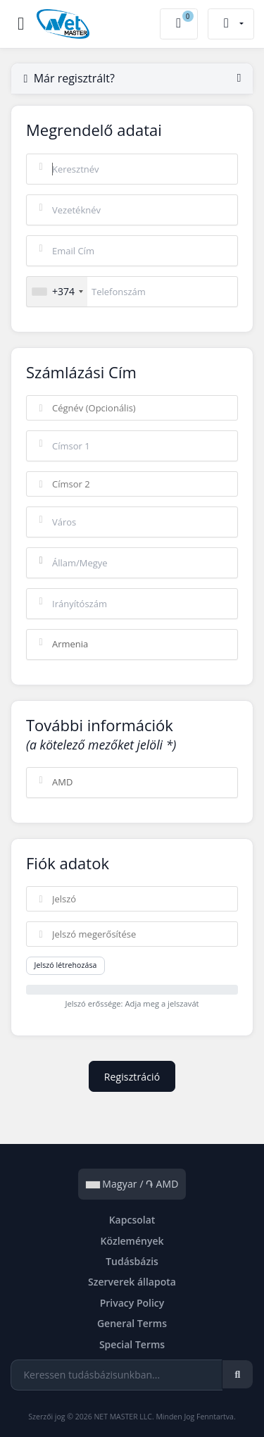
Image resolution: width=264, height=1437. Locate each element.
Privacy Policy (132, 1303)
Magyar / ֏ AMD (132, 1183)
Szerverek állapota (132, 1281)
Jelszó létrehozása (65, 965)
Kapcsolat (132, 1219)
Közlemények (131, 1241)
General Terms (132, 1323)
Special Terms (132, 1344)
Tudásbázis (132, 1261)
